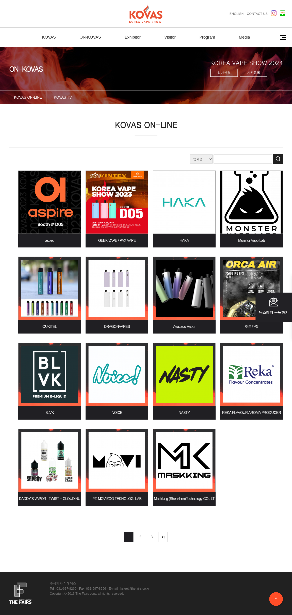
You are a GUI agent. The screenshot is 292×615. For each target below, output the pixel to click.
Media (244, 37)
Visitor (170, 37)
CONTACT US (257, 14)
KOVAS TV (63, 97)
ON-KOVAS (90, 37)
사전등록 (253, 72)
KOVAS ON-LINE (28, 97)
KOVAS (49, 37)
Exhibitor (133, 37)
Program (207, 37)
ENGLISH (236, 14)
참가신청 (224, 72)
